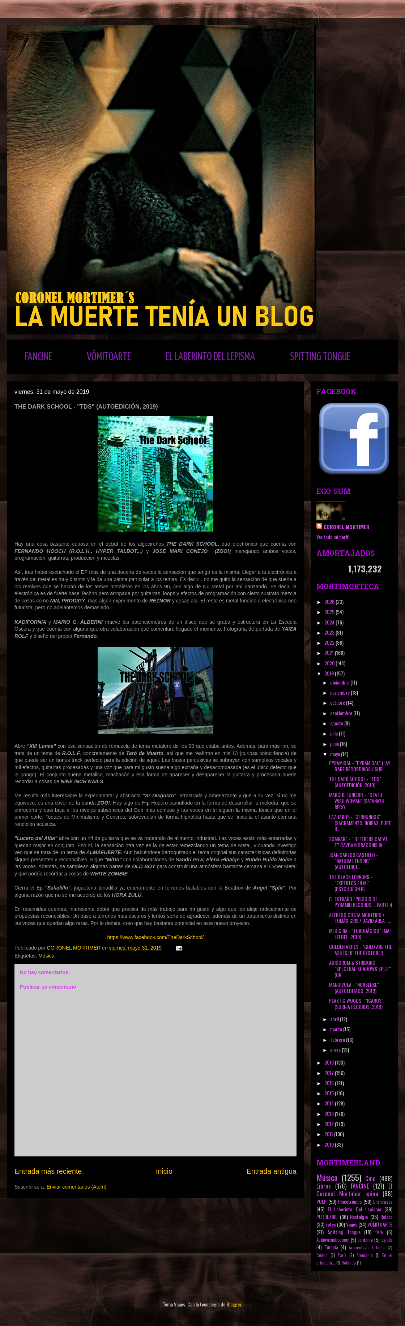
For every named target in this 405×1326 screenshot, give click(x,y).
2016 (329, 1083)
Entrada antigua (272, 1171)
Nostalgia (359, 1216)
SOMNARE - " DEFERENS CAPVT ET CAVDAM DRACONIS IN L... (359, 842)
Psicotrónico (350, 1201)
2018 (329, 1062)
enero (336, 1049)
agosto (337, 723)
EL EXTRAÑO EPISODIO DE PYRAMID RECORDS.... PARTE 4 (360, 902)
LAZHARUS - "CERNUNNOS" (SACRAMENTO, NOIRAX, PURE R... (360, 823)
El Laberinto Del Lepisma (354, 1209)
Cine (370, 1178)
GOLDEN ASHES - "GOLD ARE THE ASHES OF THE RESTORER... (360, 949)
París (342, 1255)
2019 (329, 673)
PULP (321, 1201)
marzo (336, 1029)
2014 (329, 1103)
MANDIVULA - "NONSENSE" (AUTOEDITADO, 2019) (354, 987)
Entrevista (382, 1201)
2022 (330, 642)
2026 (330, 601)
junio (335, 743)
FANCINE (38, 356)
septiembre (341, 713)
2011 (329, 1134)
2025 (330, 611)
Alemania (365, 1255)
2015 (329, 1093)
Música (46, 956)
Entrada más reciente (48, 1171)
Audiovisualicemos (332, 1239)
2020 (330, 663)
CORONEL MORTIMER (347, 526)
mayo (335, 754)
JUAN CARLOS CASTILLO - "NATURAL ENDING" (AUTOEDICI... (353, 861)
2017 (329, 1072)
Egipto (386, 1239)
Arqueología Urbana (367, 1247)
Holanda (348, 1263)
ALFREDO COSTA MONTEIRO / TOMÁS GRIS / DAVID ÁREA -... (360, 918)
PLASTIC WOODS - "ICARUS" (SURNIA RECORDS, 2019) (356, 1003)
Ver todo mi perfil (332, 537)
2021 (329, 652)
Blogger (233, 1304)
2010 (329, 1144)
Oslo (379, 1232)
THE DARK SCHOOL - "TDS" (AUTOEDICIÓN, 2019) (355, 782)
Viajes (351, 1224)
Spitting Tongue (344, 1232)
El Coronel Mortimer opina (354, 1189)
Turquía (331, 1247)
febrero (338, 1039)
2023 (330, 632)
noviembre (340, 692)
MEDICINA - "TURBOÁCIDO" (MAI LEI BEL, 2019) (360, 934)
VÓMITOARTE (109, 356)
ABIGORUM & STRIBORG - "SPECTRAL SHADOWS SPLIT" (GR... (360, 968)
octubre (338, 702)
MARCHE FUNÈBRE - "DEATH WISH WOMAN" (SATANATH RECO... (356, 801)
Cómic (322, 1255)
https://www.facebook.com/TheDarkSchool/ (155, 937)
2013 (329, 1113)
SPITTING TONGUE (320, 356)
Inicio (164, 1171)
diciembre (340, 682)
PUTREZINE (326, 1216)
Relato (386, 1216)
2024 (330, 622)
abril (335, 1019)
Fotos (330, 1224)
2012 (329, 1123)
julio (334, 733)
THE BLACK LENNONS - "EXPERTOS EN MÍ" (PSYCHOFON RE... (350, 883)
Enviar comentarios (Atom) (77, 1187)
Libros (323, 1185)
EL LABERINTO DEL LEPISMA (210, 356)
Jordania (365, 1239)
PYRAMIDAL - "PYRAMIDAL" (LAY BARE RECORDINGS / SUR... (359, 766)
